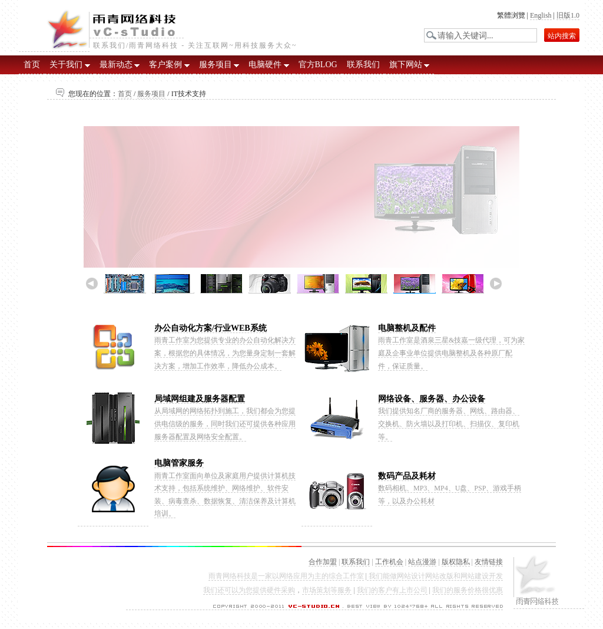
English (541, 15)
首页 (32, 64)
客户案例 (169, 64)
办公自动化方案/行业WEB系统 (210, 328)
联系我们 (363, 64)
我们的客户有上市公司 (392, 590)
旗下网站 (409, 64)
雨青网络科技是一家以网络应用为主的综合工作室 (286, 576)
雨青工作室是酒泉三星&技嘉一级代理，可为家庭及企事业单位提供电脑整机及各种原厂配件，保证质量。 (451, 353)
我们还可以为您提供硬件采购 (249, 590)
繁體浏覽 (511, 15)
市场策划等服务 (327, 590)
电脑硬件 (269, 64)
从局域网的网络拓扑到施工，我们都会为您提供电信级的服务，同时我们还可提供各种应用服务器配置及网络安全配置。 (225, 423)
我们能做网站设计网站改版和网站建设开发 (435, 576)
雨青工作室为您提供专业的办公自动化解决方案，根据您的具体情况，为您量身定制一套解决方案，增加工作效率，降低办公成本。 (225, 353)
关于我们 (69, 64)
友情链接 (489, 562)
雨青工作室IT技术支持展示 (301, 209)
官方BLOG (318, 64)
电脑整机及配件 (407, 328)
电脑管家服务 (179, 463)
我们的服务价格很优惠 (467, 590)
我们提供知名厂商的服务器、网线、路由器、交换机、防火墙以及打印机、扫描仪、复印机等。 (448, 423)
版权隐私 (456, 562)
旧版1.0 (567, 15)
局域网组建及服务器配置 (199, 398)
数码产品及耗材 (407, 476)
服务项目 (219, 64)
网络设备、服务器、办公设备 (431, 398)
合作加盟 (323, 562)
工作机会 (389, 562)
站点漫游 (422, 562)
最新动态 (120, 64)
